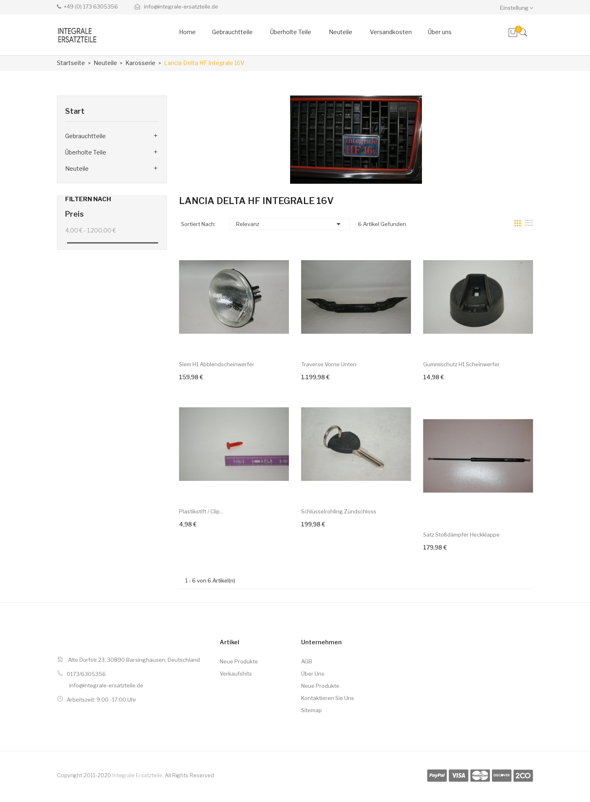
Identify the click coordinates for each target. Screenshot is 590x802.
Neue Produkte (239, 661)
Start (75, 111)
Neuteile (77, 168)
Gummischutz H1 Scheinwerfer (461, 364)
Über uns (312, 673)
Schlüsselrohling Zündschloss (338, 511)
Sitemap (311, 710)
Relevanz (289, 224)
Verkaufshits (236, 673)
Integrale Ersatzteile (137, 775)
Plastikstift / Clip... (201, 511)
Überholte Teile (85, 152)
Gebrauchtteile (85, 136)
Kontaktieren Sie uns (327, 698)
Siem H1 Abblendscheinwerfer (216, 364)
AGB (306, 661)
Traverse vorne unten (328, 364)
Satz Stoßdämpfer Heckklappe (461, 534)
